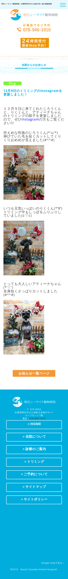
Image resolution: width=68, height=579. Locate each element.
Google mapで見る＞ (53, 562)
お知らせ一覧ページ (34, 373)
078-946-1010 (38, 418)
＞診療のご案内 (34, 449)
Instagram (30, 119)
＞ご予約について (34, 474)
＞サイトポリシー (34, 499)
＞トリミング (34, 461)
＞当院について (34, 436)
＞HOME (34, 424)
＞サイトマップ (34, 486)
